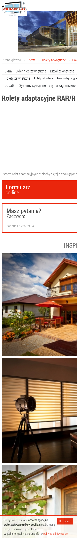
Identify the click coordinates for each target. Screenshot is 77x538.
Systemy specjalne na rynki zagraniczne (47, 85)
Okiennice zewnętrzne (31, 71)
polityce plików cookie (55, 534)
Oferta (32, 60)
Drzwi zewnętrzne (62, 71)
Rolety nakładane (43, 78)
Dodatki (10, 85)
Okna (8, 71)
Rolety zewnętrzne (54, 60)
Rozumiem (65, 521)
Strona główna (11, 60)
